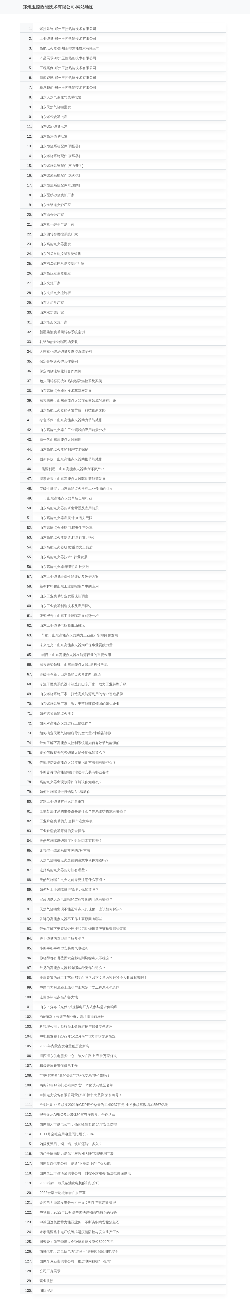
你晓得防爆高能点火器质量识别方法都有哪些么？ (78, 762)
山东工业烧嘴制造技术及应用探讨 (66, 606)
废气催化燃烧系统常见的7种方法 (65, 850)
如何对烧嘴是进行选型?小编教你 (65, 792)
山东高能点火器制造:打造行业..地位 (67, 537)
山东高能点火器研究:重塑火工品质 (66, 547)
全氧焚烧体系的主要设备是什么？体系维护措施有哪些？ (83, 811)
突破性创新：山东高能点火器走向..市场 (70, 674)
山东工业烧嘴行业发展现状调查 (64, 596)
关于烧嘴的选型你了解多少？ (62, 938)
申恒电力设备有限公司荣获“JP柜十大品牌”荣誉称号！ (81, 1095)
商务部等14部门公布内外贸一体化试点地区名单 (76, 1085)
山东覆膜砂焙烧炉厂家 (57, 195)
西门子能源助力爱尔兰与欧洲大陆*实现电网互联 (77, 1154)
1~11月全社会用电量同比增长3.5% (67, 1134)
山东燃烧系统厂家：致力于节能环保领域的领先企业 (80, 704)
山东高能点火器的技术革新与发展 (66, 391)
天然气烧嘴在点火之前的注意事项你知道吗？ (74, 860)
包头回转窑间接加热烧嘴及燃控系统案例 (71, 381)
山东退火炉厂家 (52, 215)
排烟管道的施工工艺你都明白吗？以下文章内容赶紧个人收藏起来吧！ (93, 977)
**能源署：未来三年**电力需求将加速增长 (72, 1017)
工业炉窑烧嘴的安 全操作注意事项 (66, 821)
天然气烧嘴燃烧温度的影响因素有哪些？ (71, 841)
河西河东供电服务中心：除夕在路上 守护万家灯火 (78, 1056)
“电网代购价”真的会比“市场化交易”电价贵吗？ (75, 1075)
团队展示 (46, 1290)
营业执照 (46, 1281)
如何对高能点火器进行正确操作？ (66, 723)
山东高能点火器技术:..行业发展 (64, 557)
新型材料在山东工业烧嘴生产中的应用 (69, 586)
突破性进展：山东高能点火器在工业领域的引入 (76, 488)
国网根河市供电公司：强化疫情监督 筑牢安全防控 (78, 1124)
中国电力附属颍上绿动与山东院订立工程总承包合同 (80, 987)
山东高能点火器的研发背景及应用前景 (69, 508)
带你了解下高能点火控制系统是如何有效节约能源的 (80, 743)
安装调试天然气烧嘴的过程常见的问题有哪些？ (76, 899)
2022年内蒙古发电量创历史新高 (64, 1046)
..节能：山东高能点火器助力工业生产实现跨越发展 (79, 635)
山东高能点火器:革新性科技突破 (64, 567)
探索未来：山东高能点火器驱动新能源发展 (73, 479)
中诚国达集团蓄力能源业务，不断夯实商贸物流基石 (80, 1222)
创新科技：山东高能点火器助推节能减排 (71, 459)
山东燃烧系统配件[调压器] (60, 146)
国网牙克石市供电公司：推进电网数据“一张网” (76, 1261)
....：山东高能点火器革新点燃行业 (66, 498)
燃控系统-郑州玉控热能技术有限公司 (68, 29)
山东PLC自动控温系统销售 (60, 254)
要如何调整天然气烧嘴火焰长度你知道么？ (73, 752)
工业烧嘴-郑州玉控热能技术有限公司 (68, 38)
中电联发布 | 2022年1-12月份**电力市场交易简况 (77, 1036)
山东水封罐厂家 (52, 312)
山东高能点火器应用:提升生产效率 (66, 528)
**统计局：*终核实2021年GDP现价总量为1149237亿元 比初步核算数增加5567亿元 (104, 1105)
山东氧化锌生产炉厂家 (57, 224)
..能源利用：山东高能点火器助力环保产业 (72, 469)
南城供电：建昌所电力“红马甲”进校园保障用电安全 (79, 1251)
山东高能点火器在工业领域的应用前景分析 (73, 430)
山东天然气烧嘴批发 (55, 107)
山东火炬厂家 (50, 283)
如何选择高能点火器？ (57, 713)
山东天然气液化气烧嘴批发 (60, 97)
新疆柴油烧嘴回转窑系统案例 (62, 332)
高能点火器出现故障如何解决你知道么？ (71, 782)
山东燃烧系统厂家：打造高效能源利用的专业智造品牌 (81, 694)
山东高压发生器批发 (55, 273)
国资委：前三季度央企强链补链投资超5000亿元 (76, 1242)
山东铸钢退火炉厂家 (55, 205)
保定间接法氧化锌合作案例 (60, 371)
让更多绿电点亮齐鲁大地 (59, 997)
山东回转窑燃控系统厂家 (59, 234)
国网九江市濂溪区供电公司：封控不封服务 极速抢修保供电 (85, 1173)
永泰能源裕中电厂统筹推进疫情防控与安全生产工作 (80, 1232)
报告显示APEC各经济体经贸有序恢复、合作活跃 (77, 1114)
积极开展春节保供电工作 (59, 1066)
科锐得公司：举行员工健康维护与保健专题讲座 (76, 1026)
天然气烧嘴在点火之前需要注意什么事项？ (73, 880)
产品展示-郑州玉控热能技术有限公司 (68, 58)
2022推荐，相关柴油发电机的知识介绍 (70, 1183)
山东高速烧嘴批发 (53, 136)
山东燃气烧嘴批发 (53, 117)
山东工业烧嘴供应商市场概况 (62, 625)
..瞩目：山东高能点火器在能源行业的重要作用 (75, 655)
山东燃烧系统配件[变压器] (60, 156)
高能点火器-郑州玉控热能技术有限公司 (70, 48)
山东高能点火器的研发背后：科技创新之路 (73, 410)
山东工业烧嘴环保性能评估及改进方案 (69, 576)
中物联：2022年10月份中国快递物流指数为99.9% (78, 1212)
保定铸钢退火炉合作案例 (59, 361)
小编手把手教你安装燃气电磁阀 (64, 948)
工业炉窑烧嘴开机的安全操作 (62, 831)
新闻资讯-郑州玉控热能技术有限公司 (68, 78)
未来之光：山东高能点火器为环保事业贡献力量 (76, 645)
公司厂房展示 (50, 1271)
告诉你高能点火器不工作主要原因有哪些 (71, 919)
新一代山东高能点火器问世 (60, 439)
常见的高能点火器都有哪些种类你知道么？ (73, 968)
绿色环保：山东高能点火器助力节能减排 (71, 420)
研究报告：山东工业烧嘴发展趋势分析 (69, 616)
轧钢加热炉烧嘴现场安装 (59, 342)
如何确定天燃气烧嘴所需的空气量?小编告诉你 (75, 733)
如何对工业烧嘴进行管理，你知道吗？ (69, 889)
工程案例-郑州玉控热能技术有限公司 (68, 68)
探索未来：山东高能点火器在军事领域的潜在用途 (78, 400)
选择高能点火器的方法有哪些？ (64, 870)
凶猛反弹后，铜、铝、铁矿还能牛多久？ (71, 1144)
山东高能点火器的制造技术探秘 (64, 449)
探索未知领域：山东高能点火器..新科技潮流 (74, 664)
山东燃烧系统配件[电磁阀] (60, 185)
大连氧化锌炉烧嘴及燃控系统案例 (66, 351)
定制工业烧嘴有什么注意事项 (62, 801)
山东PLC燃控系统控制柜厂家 (62, 263)
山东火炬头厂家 (52, 303)
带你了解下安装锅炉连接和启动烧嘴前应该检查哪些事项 (83, 929)
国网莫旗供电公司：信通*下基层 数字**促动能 (75, 1163)
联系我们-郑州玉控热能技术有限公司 (68, 87)
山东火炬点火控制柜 (55, 293)
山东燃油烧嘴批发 (53, 126)
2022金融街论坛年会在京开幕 (63, 1193)
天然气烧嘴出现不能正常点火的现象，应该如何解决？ (81, 909)
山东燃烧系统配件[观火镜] (60, 175)
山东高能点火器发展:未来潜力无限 (66, 518)
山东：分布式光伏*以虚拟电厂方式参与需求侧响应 (78, 1007)
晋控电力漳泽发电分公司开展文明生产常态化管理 (78, 1202)
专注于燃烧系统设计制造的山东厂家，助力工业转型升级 (83, 684)
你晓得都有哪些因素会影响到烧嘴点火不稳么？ (76, 958)
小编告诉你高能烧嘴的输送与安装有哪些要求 (74, 772)
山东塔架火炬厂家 (53, 322)
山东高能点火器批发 (55, 244)
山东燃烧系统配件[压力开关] (61, 166)
